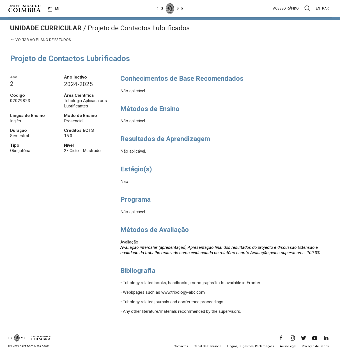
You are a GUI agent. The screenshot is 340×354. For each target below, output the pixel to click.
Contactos (181, 346)
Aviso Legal (288, 346)
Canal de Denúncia (207, 346)
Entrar (322, 8)
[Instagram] (292, 338)
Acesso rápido (286, 8)
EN (57, 8)
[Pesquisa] (307, 8)
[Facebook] (281, 338)
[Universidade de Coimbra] (24, 8)
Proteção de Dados (315, 346)
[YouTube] (314, 338)
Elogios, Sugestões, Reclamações (250, 346)
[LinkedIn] (326, 338)
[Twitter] (303, 338)
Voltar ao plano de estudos (40, 39)
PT (50, 8)
